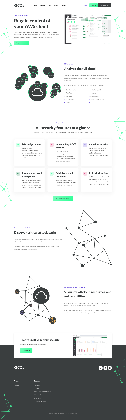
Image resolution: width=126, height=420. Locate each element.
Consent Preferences (40, 401)
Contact (63, 5)
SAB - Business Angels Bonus (42, 391)
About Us (37, 385)
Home (36, 5)
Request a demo (21, 43)
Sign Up (93, 5)
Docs (49, 5)
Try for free (26, 350)
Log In (84, 5)
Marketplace (104, 5)
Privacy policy (38, 395)
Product (16, 385)
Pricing (42, 5)
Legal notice (37, 398)
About (56, 5)
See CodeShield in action (63, 198)
